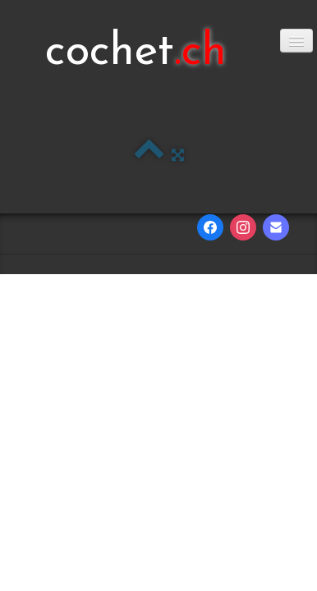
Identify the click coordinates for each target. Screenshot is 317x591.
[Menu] (296, 41)
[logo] (136, 53)
